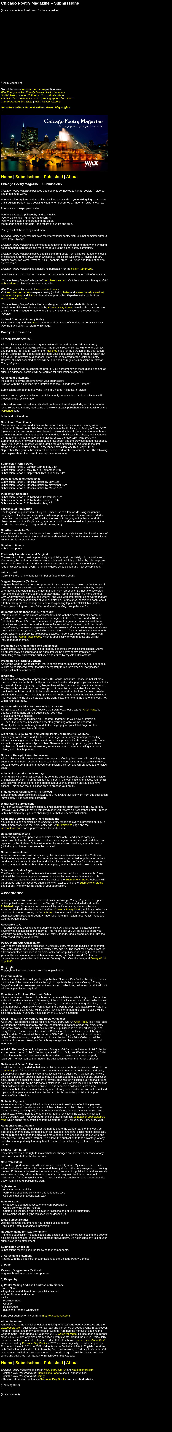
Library (48, 912)
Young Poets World (52, 95)
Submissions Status (77, 879)
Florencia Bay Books (60, 307)
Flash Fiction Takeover (48, 101)
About (72, 176)
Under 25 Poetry (29, 95)
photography (8, 295)
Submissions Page (48, 1372)
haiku (66, 292)
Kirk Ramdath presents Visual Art (20, 98)
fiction (32, 295)
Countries (6, 1070)
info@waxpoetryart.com (56, 1315)
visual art (98, 292)
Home (6, 176)
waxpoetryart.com (33, 89)
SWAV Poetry (9, 95)
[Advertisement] (72, 28)
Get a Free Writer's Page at (35, 107)
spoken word (83, 292)
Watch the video (67, 1333)
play (19, 295)
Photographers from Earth (57, 98)
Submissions (27, 176)
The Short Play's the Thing (16, 101)
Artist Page (89, 709)
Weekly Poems (35, 92)
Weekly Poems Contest (15, 298)
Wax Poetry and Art (12, 92)
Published (53, 176)
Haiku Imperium (55, 92)
